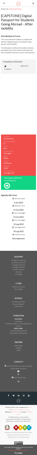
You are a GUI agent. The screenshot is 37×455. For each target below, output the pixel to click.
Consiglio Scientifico (18, 267)
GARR (18, 350)
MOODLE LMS (16, 412)
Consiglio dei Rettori (18, 265)
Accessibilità (18, 289)
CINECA (18, 348)
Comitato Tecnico (18, 269)
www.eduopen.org (19, 377)
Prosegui (18, 453)
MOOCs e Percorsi (18, 287)
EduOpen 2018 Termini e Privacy (18, 450)
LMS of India (18, 346)
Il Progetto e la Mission (18, 260)
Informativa (18, 321)
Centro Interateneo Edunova (21, 409)
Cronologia (18, 274)
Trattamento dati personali (18, 333)
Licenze (18, 326)
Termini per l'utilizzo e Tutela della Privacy (18, 324)
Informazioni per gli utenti (18, 331)
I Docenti (18, 272)
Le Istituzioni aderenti (18, 262)
